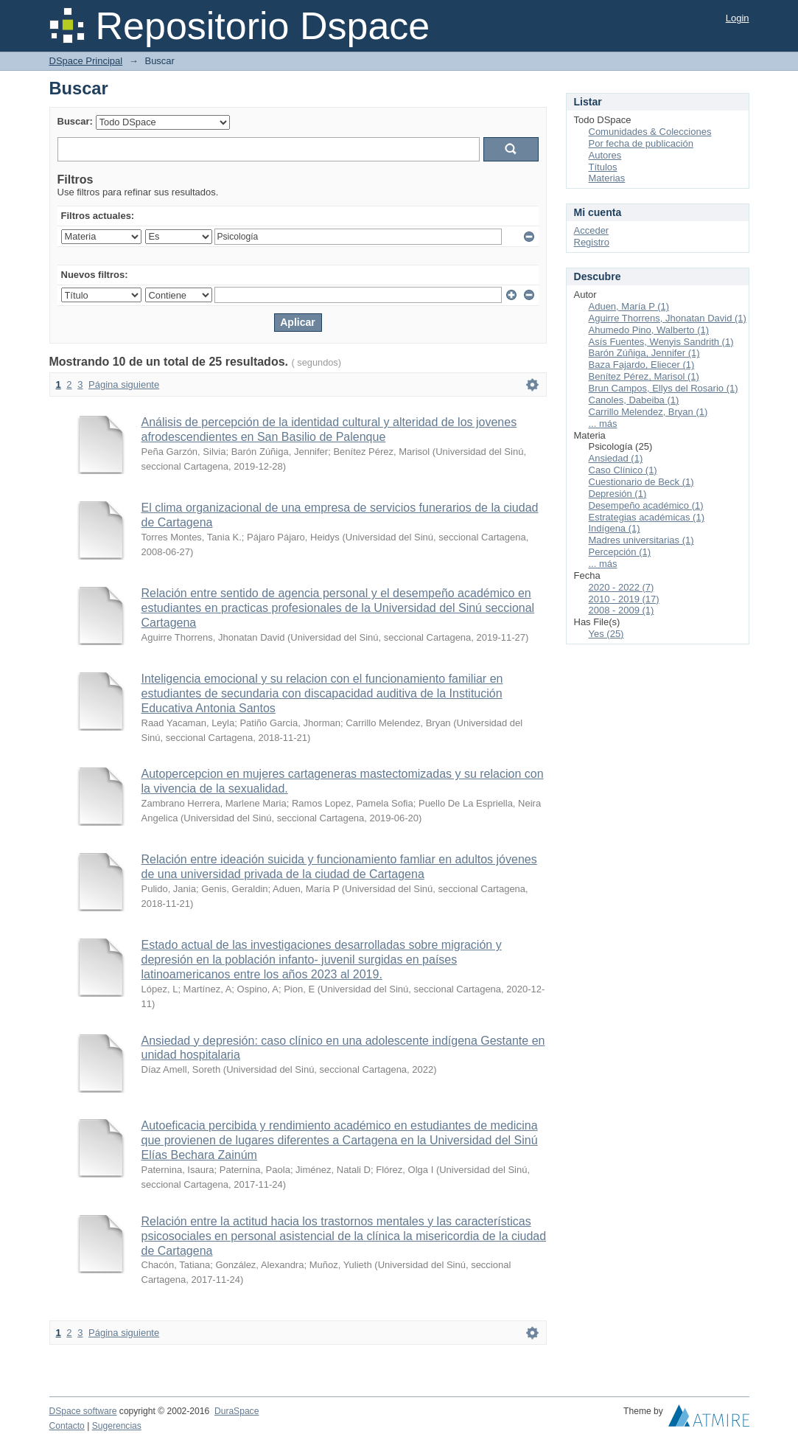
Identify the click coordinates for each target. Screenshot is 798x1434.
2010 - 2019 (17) (624, 599)
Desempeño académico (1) (646, 505)
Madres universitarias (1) (641, 540)
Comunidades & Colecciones (650, 131)
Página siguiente (123, 384)
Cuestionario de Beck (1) (641, 481)
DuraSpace (236, 1411)
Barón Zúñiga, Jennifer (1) (644, 352)
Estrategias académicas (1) (647, 517)
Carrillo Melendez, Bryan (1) (648, 411)
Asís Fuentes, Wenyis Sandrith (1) (661, 341)
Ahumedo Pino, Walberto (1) (649, 329)
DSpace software (83, 1411)
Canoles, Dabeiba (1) (634, 400)
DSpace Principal (86, 60)
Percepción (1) (620, 551)
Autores (605, 155)
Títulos (603, 167)
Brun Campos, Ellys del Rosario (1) (663, 388)
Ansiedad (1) (616, 458)
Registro (591, 242)
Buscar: (75, 121)
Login (737, 18)
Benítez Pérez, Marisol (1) (644, 376)
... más (603, 423)
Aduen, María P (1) (629, 306)
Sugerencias (116, 1426)
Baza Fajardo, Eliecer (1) (642, 364)
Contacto (67, 1426)
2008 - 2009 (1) (621, 610)
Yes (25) (606, 633)
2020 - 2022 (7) (621, 587)
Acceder (591, 230)
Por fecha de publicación (641, 143)
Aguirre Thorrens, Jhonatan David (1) (667, 318)
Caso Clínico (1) (623, 470)
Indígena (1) (614, 528)
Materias (607, 178)
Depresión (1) (618, 493)
